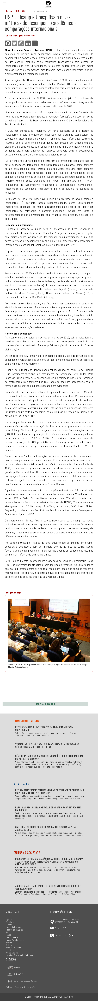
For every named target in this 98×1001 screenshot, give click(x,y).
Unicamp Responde (13, 947)
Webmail (14, 968)
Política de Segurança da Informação (20, 987)
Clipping (8, 925)
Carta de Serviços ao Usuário (21, 981)
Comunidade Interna (26, 721)
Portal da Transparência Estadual (20, 955)
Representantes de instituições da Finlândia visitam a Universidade (44, 728)
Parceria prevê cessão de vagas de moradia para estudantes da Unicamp (48, 808)
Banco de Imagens (13, 937)
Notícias (9, 932)
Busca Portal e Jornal (14, 940)
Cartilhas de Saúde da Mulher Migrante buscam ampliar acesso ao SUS (45, 828)
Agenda (8, 919)
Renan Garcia (29, 35)
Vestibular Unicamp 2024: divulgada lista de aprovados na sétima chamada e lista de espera (47, 745)
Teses (8, 935)
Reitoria (8, 945)
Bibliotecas (10, 950)
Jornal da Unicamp (13, 927)
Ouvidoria (9, 942)
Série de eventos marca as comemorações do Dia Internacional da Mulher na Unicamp (49, 757)
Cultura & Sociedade (27, 852)
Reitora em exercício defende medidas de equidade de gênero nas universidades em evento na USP (49, 791)
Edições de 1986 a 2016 (16, 930)
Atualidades (40, 11)
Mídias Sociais (11, 953)
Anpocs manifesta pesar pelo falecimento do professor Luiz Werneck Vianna (48, 887)
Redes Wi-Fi (14, 974)
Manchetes (10, 922)
